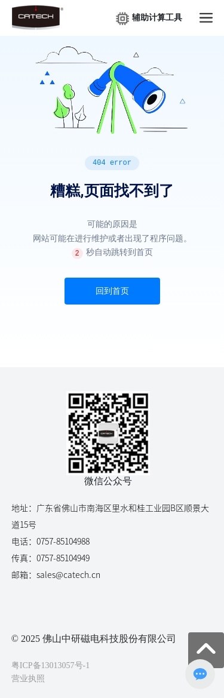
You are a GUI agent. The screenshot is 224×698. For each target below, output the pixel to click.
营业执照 (28, 678)
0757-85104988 (63, 541)
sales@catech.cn (68, 575)
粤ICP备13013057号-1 (50, 665)
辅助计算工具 (157, 17)
